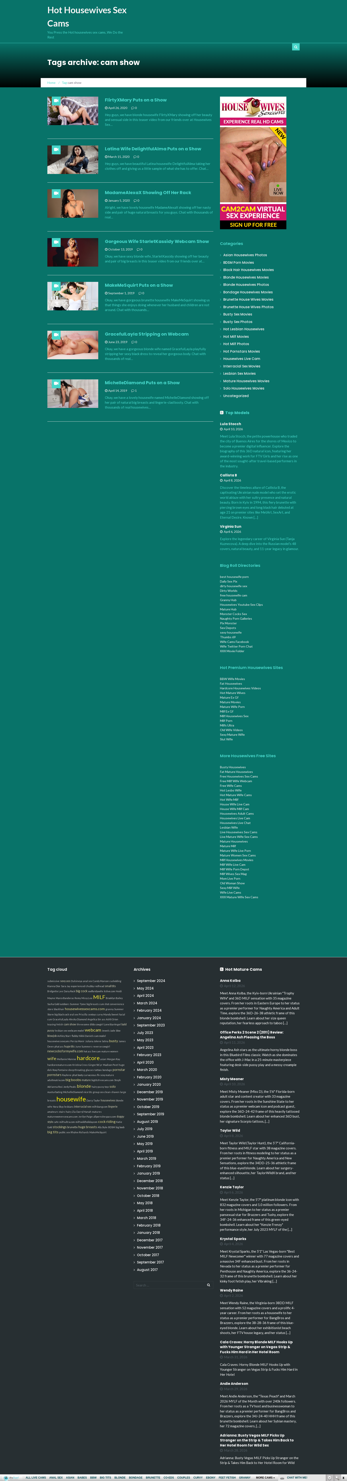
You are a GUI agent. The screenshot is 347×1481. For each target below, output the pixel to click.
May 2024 (145, 988)
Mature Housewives (234, 841)
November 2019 (150, 1099)
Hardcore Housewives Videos (240, 688)
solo (113, 1086)
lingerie (113, 1106)
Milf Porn (226, 720)
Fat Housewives (231, 683)
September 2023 (151, 1025)
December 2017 (150, 1240)
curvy (100, 1014)
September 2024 (151, 980)
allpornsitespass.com (104, 1116)
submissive (53, 981)
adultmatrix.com (56, 1080)
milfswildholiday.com (86, 1121)
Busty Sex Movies (237, 314)
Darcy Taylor (93, 1100)
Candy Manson (101, 981)
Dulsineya (76, 981)
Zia (74, 1111)
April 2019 (145, 1151)
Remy (78, 998)
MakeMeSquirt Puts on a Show (139, 285)
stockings (60, 1127)
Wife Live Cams (230, 892)
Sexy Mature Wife (232, 734)
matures (97, 1111)
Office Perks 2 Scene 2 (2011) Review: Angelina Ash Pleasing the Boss (251, 1035)
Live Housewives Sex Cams (238, 832)
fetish (59, 1024)
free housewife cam (233, 595)
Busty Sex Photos (238, 321)
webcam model (76, 1030)
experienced (78, 986)
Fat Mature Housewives (236, 772)
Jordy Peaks (69, 1086)
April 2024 (145, 995)
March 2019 (146, 1158)
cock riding (107, 1121)
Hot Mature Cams (243, 969)
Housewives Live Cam (241, 358)
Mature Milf (228, 846)
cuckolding (115, 981)
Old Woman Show (232, 883)
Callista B (228, 475)
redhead (99, 986)
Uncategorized (236, 396)
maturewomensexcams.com (62, 1116)
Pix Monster (228, 623)
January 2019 (148, 1173)
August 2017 (147, 1269)
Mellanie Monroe (66, 1059)
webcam (93, 1029)
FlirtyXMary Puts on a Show (136, 100)
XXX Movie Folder (232, 651)
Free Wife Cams (231, 785)
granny (110, 1009)
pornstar (119, 1070)
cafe (56, 1121)
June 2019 (145, 1136)
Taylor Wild (230, 1130)
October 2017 (148, 1255)
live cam (96, 1051)
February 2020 (149, 1077)
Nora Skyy (58, 1106)
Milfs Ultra (227, 725)
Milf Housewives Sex (234, 716)
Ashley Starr (64, 1035)
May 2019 (145, 1143)
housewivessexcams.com (85, 1009)
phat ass (59, 1046)
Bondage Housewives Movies (248, 292)
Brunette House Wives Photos (248, 307)
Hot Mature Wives (232, 693)
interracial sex (82, 1106)
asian (103, 1059)
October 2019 (148, 1107)
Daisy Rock (69, 991)
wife (51, 1058)
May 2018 (145, 1203)
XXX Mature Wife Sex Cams (239, 897)
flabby (75, 1035)
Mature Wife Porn (232, 707)
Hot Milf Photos (236, 344)
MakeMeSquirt (97, 1132)
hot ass (87, 1051)
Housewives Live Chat (235, 823)
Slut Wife (226, 739)
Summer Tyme (78, 1004)
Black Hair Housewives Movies (248, 270)
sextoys (92, 1014)
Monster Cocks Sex (233, 614)
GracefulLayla (60, 1019)
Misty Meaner (232, 1079)
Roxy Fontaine (60, 1069)
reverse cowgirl (101, 1046)
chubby (90, 986)
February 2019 (149, 1166)
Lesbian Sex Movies (239, 373)
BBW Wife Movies (232, 679)
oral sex (74, 1014)
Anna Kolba (230, 980)
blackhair (59, 1009)
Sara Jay (65, 986)
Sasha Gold (53, 1004)
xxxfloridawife (95, 991)
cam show (70, 1024)
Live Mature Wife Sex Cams (239, 837)
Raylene (66, 1075)
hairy (68, 1111)
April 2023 (145, 1047)
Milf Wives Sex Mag (233, 874)
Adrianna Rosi (55, 1086)
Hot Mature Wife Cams (236, 795)
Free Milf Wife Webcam (236, 781)
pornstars (54, 1075)
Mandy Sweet (110, 1014)
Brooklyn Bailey (114, 998)
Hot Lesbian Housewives (243, 329)
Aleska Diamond (78, 1019)
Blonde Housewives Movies (246, 277)
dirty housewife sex (233, 586)
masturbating (54, 1092)
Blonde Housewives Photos (246, 284)
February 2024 (149, 1010)
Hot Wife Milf (229, 799)
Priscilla (83, 1014)
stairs (62, 1111)
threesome (83, 1024)
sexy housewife (231, 632)
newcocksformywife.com (65, 1051)
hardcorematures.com (59, 1064)
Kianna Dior (53, 986)
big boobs (73, 1080)
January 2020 (149, 1084)
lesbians (68, 1106)
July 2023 (145, 1032)
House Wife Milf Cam (234, 809)
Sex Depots (228, 628)
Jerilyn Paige (85, 1116)
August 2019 (147, 1121)
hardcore (88, 1058)
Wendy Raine (231, 1290)
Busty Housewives (233, 767)
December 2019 (150, 1092)
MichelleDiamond (73, 1092)
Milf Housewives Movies (236, 860)
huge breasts (87, 1127)
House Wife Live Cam (234, 804)
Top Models (237, 412)
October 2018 (148, 1195)
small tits (110, 986)
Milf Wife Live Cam (232, 864)
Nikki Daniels (86, 1035)
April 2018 (145, 1210)
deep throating (76, 1069)
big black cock (61, 1014)
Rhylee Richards (80, 1132)
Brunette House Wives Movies (248, 299)
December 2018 (150, 1181)
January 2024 (149, 1018)
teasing (51, 1024)
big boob (120, 1127)
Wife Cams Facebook (234, 642)
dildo (92, 1024)
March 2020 (147, 1069)
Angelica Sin (94, 1019)
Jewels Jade (108, 1030)
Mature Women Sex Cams (238, 855)
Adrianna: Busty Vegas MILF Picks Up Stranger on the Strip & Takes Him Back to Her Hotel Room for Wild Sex (257, 1440)
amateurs (52, 1111)
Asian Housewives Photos (245, 255)
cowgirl (99, 1024)
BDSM (111, 1127)
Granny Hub (228, 600)
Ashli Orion (112, 1019)
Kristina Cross (80, 1064)
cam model (100, 1035)
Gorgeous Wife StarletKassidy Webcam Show (157, 241)
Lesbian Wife (229, 827)
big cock (81, 991)
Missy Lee (87, 998)
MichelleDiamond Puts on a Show (142, 383)
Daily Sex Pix (228, 581)
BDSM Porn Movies (238, 262)
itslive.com (109, 991)
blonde (84, 1086)
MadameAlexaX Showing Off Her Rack (148, 192)
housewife (71, 1099)
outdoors (64, 1004)
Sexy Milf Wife (230, 888)
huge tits (69, 1046)
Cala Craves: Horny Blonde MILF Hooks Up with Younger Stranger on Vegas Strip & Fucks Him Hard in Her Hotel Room (256, 1347)
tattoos (98, 1069)
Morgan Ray (113, 1059)
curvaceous (90, 1075)
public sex (64, 1132)
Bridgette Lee (55, 991)
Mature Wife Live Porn (235, 850)
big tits (52, 1132)
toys (107, 1086)
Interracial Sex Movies (241, 366)
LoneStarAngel (112, 1024)
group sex (98, 1092)
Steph (117, 1080)
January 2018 (148, 1232)
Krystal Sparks (233, 1238)
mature (86, 1080)
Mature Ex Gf (229, 697)
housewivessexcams (58, 1041)
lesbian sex (61, 1030)
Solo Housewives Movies (243, 388)
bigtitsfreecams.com (102, 1080)
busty (113, 1041)
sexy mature (107, 1075)
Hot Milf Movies (236, 336)
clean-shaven (112, 1092)
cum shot (104, 1004)
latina (105, 1041)
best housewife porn (234, 577)
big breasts (93, 1004)
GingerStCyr (95, 1064)
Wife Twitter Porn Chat (236, 646)
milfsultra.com (67, 1121)
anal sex (87, 981)
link (343, 1412)
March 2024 (147, 1003)
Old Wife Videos (231, 730)
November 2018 (150, 1188)
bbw (118, 1030)
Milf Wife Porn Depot (234, 869)
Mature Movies (230, 702)
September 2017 (150, 1262)
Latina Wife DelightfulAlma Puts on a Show (153, 149)
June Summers (83, 1046)
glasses (90, 1069)
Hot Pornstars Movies (241, 351)
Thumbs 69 (228, 637)
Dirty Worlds (228, 590)
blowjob (52, 1036)
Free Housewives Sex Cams (239, 776)
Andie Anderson (234, 1383)
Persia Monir (77, 1041)
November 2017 (150, 1247)
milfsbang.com (100, 1106)
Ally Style (103, 1127)
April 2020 (145, 1062)
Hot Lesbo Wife (231, 790)
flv (98, 1075)
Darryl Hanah (83, 1111)
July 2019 (144, 1129)
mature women (109, 1051)
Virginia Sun (230, 526)
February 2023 (149, 1055)
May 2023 (145, 1040)
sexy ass (65, 981)
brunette (72, 1127)
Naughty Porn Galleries (236, 618)
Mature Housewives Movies (246, 381)
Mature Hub (228, 609)
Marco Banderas (65, 998)
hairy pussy (98, 1086)
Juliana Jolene (93, 1041)
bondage (107, 1069)
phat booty (77, 1075)
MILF (99, 997)
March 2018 (146, 1217)
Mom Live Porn (230, 878)
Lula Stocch (230, 424)
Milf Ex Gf (226, 711)
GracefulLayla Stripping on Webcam (147, 334)
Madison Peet (110, 1064)
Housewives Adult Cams (237, 813)
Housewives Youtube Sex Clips (241, 604)
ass (103, 1019)
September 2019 (150, 1114)
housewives (108, 1100)
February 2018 (149, 1225)
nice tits (87, 1092)
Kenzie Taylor (232, 1187)
